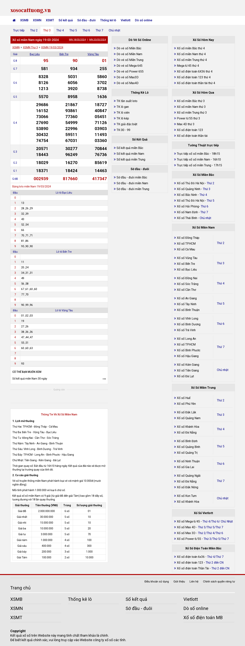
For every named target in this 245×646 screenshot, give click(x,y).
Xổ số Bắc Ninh (187, 195)
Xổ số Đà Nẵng (187, 432)
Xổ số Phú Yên (186, 404)
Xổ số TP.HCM (186, 243)
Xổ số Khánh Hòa (188, 426)
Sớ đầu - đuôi (86, 20)
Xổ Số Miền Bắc (203, 175)
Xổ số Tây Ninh (186, 304)
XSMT (50, 20)
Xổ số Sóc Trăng (187, 284)
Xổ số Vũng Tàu (187, 258)
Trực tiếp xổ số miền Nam (193, 159)
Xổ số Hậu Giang (188, 356)
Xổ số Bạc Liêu (187, 269)
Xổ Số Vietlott (203, 513)
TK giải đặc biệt (127, 124)
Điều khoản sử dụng (156, 581)
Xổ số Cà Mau (186, 249)
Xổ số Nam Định (188, 212)
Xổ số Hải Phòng (188, 206)
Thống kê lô (108, 20)
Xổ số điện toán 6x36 (191, 557)
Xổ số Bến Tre (186, 264)
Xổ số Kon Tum (187, 496)
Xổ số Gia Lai (185, 467)
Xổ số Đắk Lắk (186, 412)
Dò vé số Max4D (128, 83)
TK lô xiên (123, 112)
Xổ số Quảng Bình (188, 447)
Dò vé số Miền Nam (129, 54)
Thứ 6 (86, 30)
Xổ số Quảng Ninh (188, 189)
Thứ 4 (60, 30)
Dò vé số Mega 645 (129, 65)
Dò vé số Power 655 (130, 71)
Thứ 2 (34, 30)
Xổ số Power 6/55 (189, 539)
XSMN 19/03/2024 (52, 47)
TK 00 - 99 (123, 130)
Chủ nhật (114, 30)
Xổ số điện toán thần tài (192, 136)
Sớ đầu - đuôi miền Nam (132, 183)
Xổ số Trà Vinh (186, 330)
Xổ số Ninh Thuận (188, 461)
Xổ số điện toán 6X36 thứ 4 (194, 71)
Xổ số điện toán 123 (190, 130)
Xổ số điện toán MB (203, 617)
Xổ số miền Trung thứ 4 (192, 60)
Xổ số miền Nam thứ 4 (191, 54)
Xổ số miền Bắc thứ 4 (191, 48)
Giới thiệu (179, 581)
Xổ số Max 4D (186, 527)
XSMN (37, 20)
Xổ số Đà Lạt (185, 376)
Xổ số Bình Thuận (188, 310)
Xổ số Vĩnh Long (187, 318)
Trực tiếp (19, 30)
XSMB (24, 20)
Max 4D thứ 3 (185, 124)
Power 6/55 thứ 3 (188, 118)
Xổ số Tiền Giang (188, 370)
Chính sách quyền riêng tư (219, 581)
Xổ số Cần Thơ (186, 290)
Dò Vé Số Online (140, 40)
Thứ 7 (99, 30)
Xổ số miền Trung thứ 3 (192, 112)
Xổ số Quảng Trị (187, 452)
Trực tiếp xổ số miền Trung (194, 165)
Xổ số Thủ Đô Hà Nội (190, 183)
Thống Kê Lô (140, 92)
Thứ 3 (47, 30)
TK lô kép (123, 118)
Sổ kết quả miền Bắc (130, 148)
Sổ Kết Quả (139, 139)
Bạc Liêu (35, 54)
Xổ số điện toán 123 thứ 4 (194, 77)
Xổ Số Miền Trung (203, 387)
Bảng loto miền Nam (24, 186)
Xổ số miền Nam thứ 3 (191, 107)
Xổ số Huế (183, 398)
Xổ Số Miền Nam (203, 227)
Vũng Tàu (93, 54)
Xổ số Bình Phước (188, 350)
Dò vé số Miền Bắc (129, 48)
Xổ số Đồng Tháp (188, 238)
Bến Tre (64, 54)
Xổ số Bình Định (187, 441)
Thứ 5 (73, 30)
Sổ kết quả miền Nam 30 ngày (29, 378)
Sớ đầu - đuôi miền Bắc (132, 177)
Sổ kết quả (66, 20)
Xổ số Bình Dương (188, 324)
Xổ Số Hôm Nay (203, 40)
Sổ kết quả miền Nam (130, 153)
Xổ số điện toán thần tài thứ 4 (196, 83)
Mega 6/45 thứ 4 (188, 65)
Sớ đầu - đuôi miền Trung (133, 189)
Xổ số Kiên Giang (188, 364)
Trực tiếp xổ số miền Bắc (193, 153)
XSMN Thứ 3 (30, 47)
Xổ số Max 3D (186, 533)
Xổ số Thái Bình (187, 218)
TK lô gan (123, 107)
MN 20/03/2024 (97, 39)
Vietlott (125, 20)
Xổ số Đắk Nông (187, 487)
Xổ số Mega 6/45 (188, 521)
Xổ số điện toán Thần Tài (193, 568)
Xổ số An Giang (187, 298)
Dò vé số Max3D (128, 77)
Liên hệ (194, 581)
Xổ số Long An (186, 338)
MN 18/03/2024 (77, 39)
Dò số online (143, 20)
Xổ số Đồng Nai (187, 278)
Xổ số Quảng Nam (188, 418)
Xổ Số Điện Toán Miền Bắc (203, 548)
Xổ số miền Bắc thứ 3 (191, 101)
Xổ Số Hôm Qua (203, 92)
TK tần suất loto (127, 101)
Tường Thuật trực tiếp (203, 145)
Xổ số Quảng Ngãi (188, 475)
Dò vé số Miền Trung (130, 60)
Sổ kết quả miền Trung (131, 159)
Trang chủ (20, 588)
